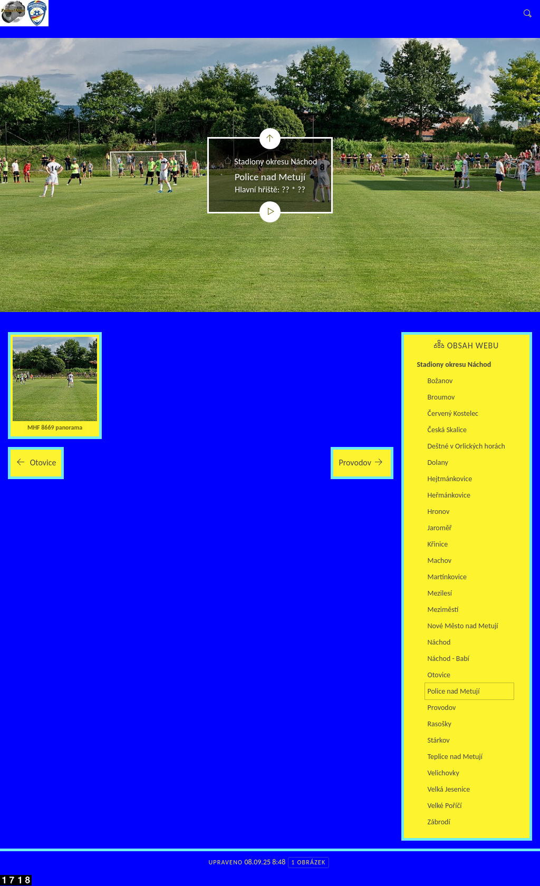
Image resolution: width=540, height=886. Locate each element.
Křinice (438, 544)
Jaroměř (440, 527)
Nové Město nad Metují (463, 625)
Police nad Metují (454, 691)
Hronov (439, 511)
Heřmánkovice (449, 495)
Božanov (440, 380)
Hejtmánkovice (450, 478)
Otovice (439, 674)
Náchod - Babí (448, 658)
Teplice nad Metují (455, 756)
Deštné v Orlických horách (466, 446)
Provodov (442, 707)
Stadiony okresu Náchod (275, 162)
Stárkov (439, 740)
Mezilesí (440, 593)
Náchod (439, 642)
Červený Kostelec (453, 413)
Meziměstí (443, 609)
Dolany (438, 462)
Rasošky (439, 723)
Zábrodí (439, 821)
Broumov (441, 397)
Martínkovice (447, 576)
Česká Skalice (447, 429)
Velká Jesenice (449, 789)
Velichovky (443, 772)
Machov (440, 560)
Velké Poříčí (445, 805)
